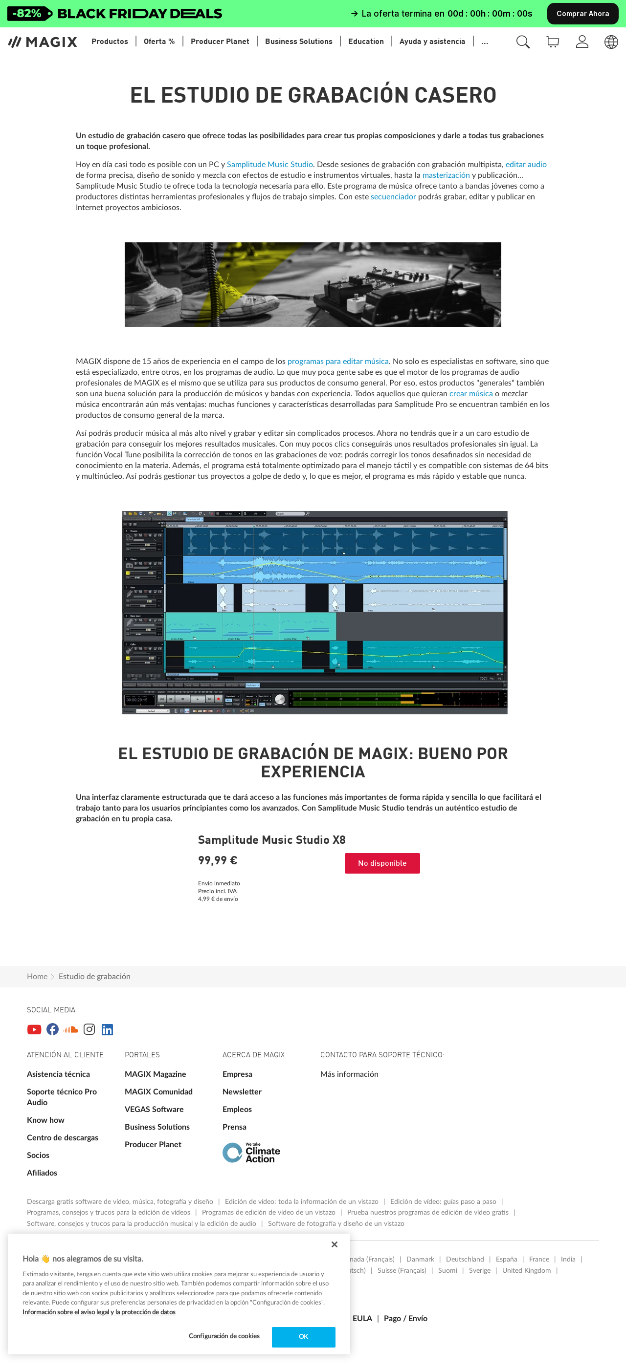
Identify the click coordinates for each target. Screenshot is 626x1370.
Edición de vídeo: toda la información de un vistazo (302, 1202)
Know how (46, 1120)
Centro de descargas (62, 1138)
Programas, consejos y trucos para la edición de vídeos (109, 1212)
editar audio (526, 165)
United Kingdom (526, 1270)
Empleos (237, 1109)
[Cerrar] (334, 1244)
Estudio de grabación (95, 977)
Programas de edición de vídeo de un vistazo (269, 1212)
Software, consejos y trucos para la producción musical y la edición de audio (142, 1223)
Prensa (234, 1127)
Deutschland (465, 1259)
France (539, 1259)
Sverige (480, 1270)
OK (303, 1337)
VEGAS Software (154, 1109)
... (485, 42)
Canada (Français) (368, 1259)
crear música (471, 394)
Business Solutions (157, 1127)
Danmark (420, 1259)
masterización (446, 175)
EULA (362, 1319)
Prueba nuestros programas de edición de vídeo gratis (429, 1212)
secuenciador (393, 197)
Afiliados (42, 1173)
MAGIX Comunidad (159, 1092)
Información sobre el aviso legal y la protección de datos (99, 1312)
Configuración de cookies (224, 1336)
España (506, 1259)
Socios (38, 1155)
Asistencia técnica (58, 1074)
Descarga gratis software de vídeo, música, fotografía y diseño (121, 1202)
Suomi (447, 1270)
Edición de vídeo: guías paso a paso (444, 1202)
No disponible (382, 864)
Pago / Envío (405, 1319)
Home (37, 977)
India (568, 1259)
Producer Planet (153, 1145)
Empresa (237, 1074)
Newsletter (242, 1092)
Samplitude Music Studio (270, 165)
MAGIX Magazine (155, 1074)
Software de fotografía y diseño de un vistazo (336, 1223)
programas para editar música (338, 361)
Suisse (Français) (402, 1270)
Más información (349, 1074)
